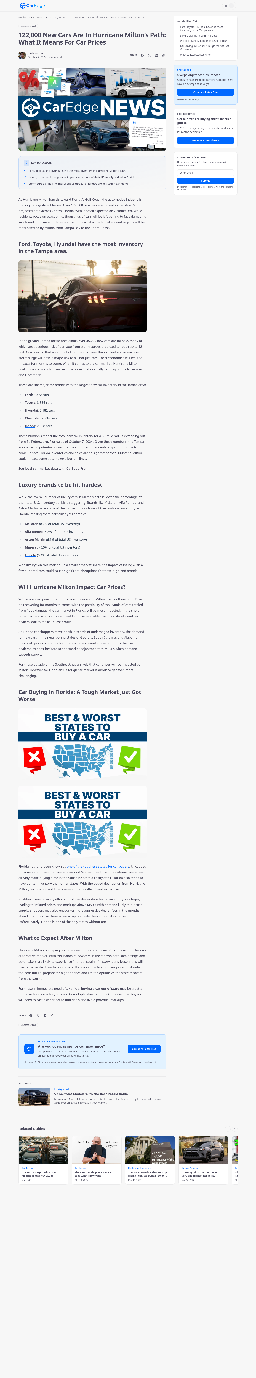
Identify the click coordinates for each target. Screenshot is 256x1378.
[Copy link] (163, 55)
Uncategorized (39, 17)
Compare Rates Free (144, 1049)
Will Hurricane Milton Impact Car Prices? (203, 40)
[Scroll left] (228, 1129)
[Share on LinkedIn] (156, 55)
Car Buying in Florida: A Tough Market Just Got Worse (204, 47)
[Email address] (205, 172)
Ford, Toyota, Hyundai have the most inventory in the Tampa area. (201, 28)
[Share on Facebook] (142, 55)
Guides (22, 17)
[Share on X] (149, 55)
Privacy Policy (214, 187)
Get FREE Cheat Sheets (205, 140)
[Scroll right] (235, 1129)
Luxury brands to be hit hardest (198, 35)
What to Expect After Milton (196, 54)
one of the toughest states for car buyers (98, 866)
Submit (205, 180)
